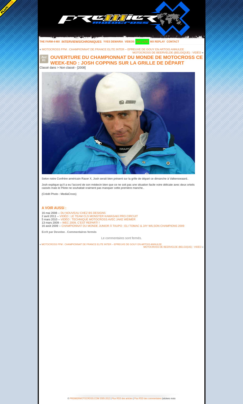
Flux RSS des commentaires (148, 398)
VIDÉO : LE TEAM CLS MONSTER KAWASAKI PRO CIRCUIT (99, 216)
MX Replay (157, 41)
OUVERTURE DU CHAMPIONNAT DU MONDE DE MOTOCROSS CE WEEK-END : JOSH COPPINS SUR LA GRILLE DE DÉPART (126, 60)
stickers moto (169, 398)
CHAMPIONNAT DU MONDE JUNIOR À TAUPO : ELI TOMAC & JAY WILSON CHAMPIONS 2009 (122, 225)
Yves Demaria (113, 41)
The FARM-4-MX (50, 41)
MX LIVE (142, 41)
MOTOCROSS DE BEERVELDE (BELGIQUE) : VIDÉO (167, 52)
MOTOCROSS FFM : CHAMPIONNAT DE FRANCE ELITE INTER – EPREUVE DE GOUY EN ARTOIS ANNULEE (113, 49)
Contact (173, 41)
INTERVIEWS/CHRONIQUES (82, 41)
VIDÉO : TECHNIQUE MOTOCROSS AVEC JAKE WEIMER (98, 219)
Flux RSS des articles (122, 398)
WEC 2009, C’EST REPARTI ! (81, 222)
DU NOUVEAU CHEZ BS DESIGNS (83, 213)
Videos (130, 41)
